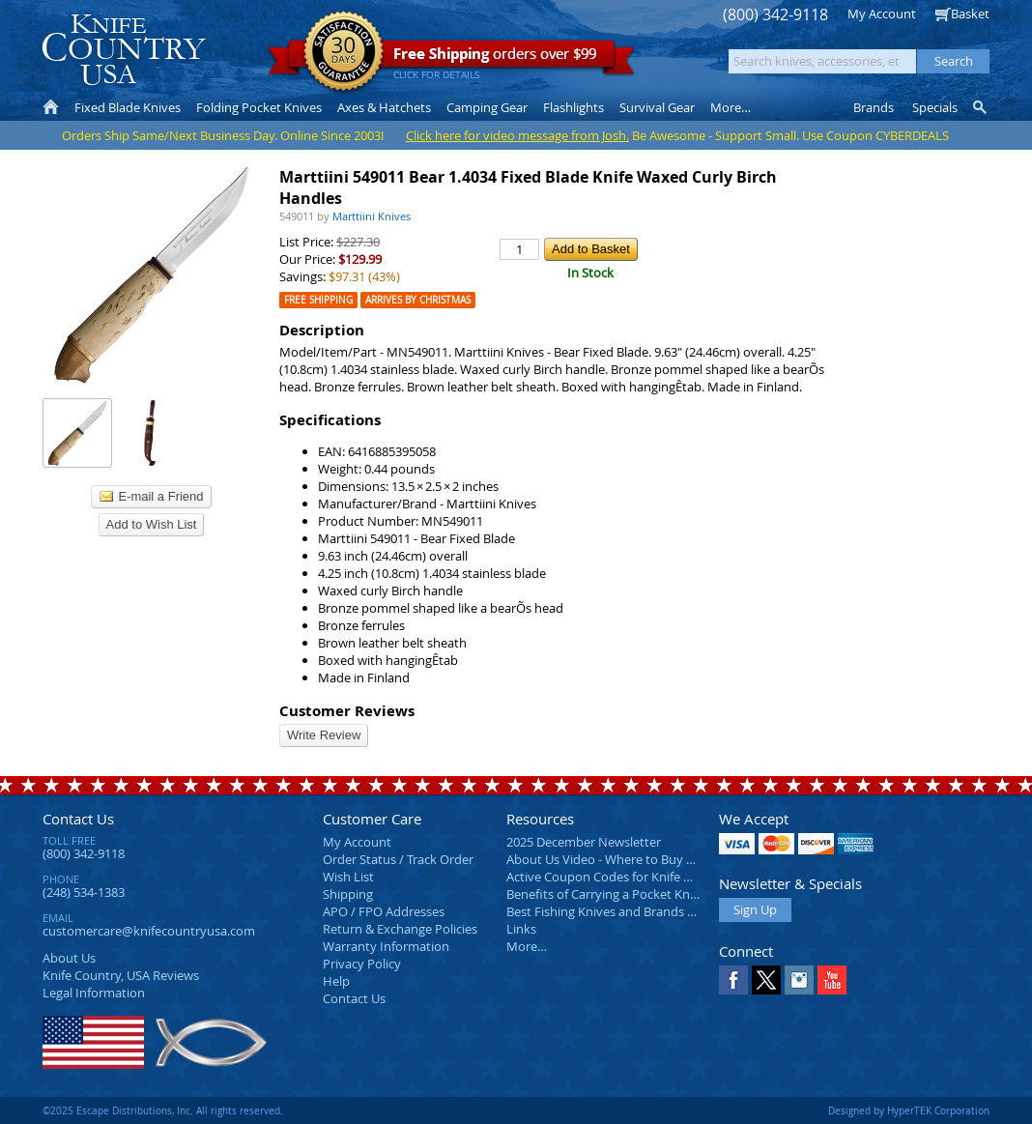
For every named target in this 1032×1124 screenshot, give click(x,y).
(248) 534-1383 (84, 892)
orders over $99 (451, 58)
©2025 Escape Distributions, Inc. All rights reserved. (163, 1110)
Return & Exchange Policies (400, 928)
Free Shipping (318, 300)
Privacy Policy (362, 963)
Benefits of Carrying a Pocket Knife (604, 894)
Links (521, 928)
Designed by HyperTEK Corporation (908, 1110)
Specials (935, 107)
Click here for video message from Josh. (517, 135)
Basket (970, 13)
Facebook (733, 979)
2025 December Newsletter (583, 841)
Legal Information (94, 992)
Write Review (323, 735)
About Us (69, 957)
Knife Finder (981, 107)
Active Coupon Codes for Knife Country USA (631, 876)
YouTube (831, 979)
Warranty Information (386, 946)
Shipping (348, 894)
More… (526, 946)
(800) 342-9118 (775, 15)
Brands (873, 107)
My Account (881, 13)
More (730, 107)
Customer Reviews (347, 711)
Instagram (799, 979)
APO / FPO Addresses (383, 911)
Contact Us (78, 818)
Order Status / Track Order (398, 859)
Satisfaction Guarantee (343, 53)
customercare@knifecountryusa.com (149, 930)
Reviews (121, 975)
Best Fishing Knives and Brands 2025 (610, 911)
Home (51, 107)
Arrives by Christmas (418, 300)
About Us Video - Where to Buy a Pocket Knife (636, 859)
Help (336, 981)
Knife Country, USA (124, 50)
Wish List (348, 876)
